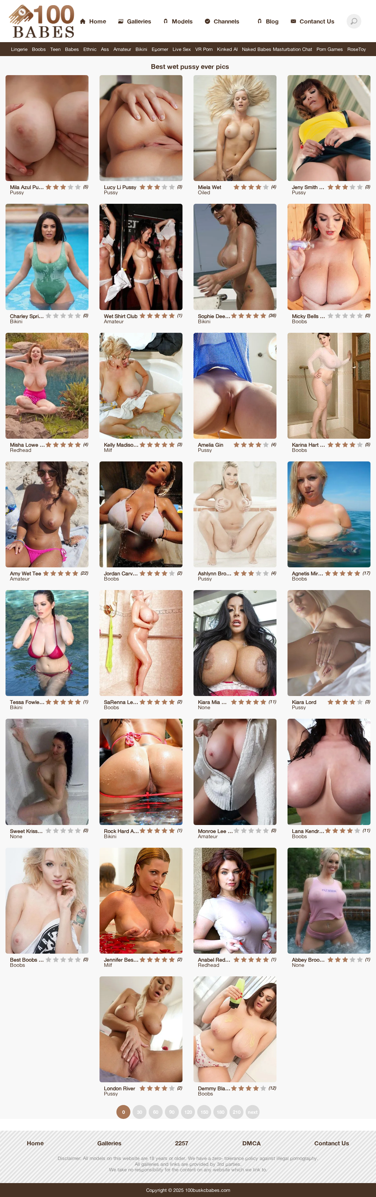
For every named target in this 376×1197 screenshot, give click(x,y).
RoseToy (356, 49)
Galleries (109, 1143)
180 (220, 1112)
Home (35, 1143)
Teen (55, 49)
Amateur (122, 49)
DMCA (251, 1143)
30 (139, 1112)
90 (171, 1112)
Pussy (17, 192)
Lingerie (19, 49)
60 (155, 1112)
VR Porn (204, 49)
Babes (72, 49)
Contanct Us (331, 1143)
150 (204, 1112)
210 (237, 1112)
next (253, 1112)
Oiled (204, 192)
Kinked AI (227, 49)
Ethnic (90, 49)
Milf (108, 450)
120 (188, 1112)
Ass (105, 49)
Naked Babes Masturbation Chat (277, 49)
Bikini (141, 49)
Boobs (39, 49)
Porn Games (330, 49)
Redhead (20, 450)
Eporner (160, 49)
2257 (181, 1143)
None (204, 707)
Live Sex (182, 49)
